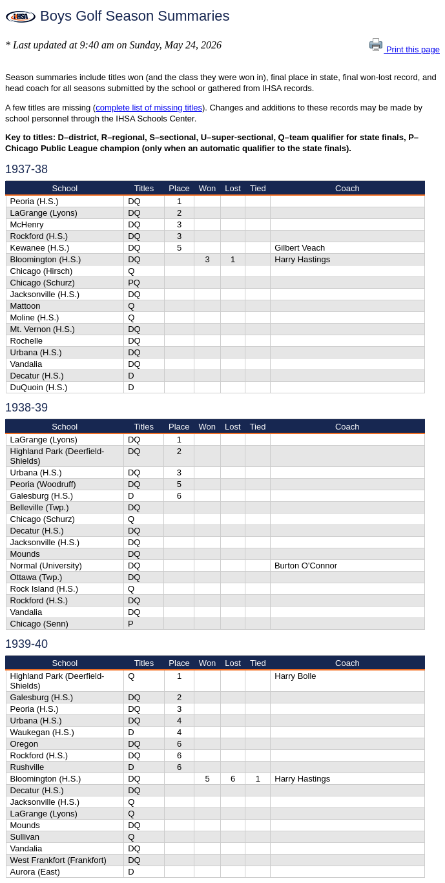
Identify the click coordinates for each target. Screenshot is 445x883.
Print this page (404, 49)
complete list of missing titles (149, 107)
